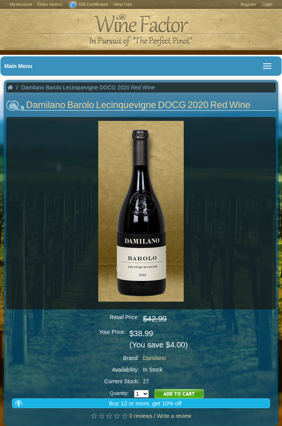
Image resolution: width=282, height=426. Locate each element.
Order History (50, 4)
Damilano (154, 358)
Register (248, 4)
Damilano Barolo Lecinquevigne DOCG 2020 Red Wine (88, 87)
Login (267, 4)
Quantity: (119, 393)
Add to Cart (179, 393)
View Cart (122, 4)
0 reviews (140, 416)
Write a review (174, 416)
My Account (21, 4)
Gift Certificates (88, 5)
